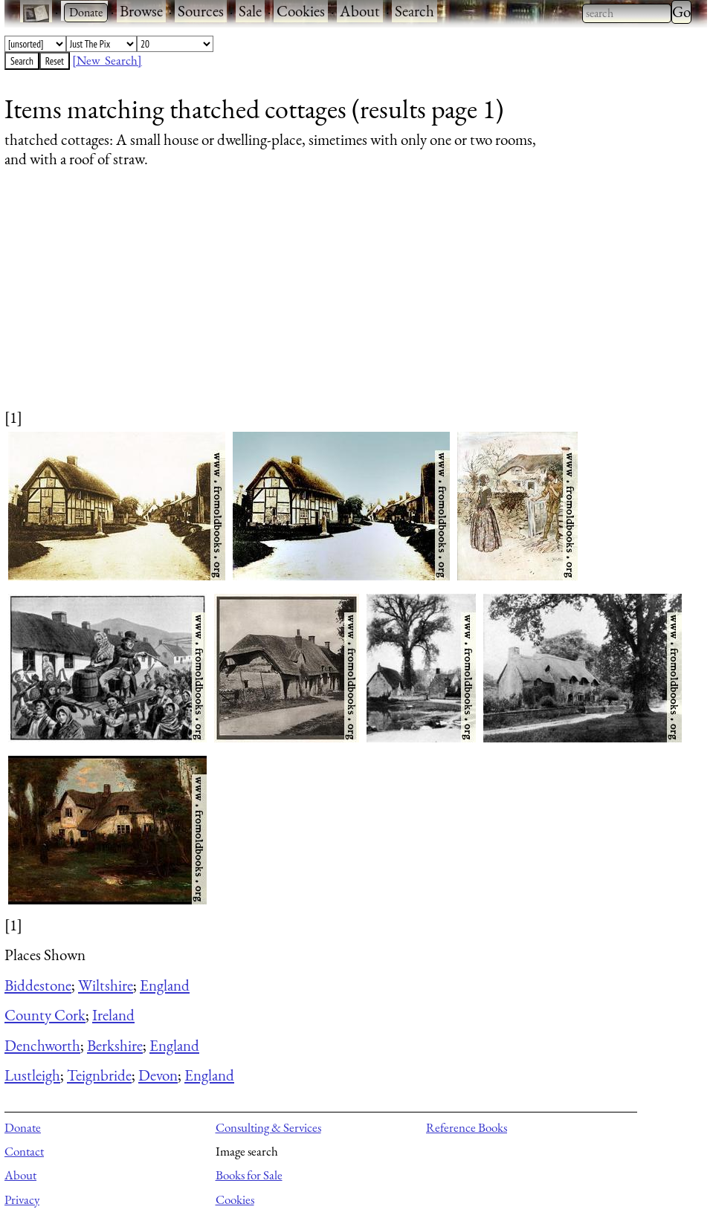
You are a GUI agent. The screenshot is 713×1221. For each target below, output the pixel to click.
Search (414, 11)
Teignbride (99, 1075)
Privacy (21, 1199)
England (165, 985)
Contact (24, 1151)
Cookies (301, 11)
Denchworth (42, 1045)
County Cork (45, 1015)
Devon (158, 1075)
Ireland (113, 1015)
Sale (250, 11)
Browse (141, 11)
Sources (201, 11)
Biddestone (37, 985)
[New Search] (107, 60)
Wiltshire (105, 985)
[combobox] (626, 13)
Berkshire (115, 1045)
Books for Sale (249, 1175)
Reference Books (466, 1127)
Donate (22, 1127)
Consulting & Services (268, 1127)
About (360, 11)
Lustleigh (32, 1075)
